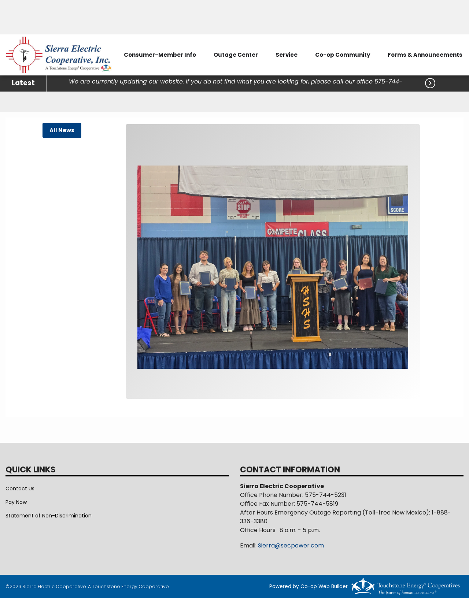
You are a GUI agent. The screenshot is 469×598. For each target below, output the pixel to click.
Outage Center (236, 55)
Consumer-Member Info (160, 55)
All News (61, 130)
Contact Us (19, 488)
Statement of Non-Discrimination (48, 515)
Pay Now (16, 502)
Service (287, 55)
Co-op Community (342, 55)
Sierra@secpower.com (291, 545)
